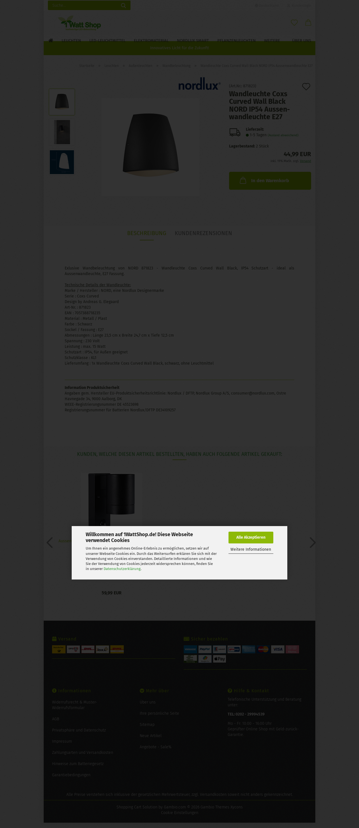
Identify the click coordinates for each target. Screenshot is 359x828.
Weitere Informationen (250, 549)
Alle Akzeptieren (250, 537)
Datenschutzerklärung (122, 569)
